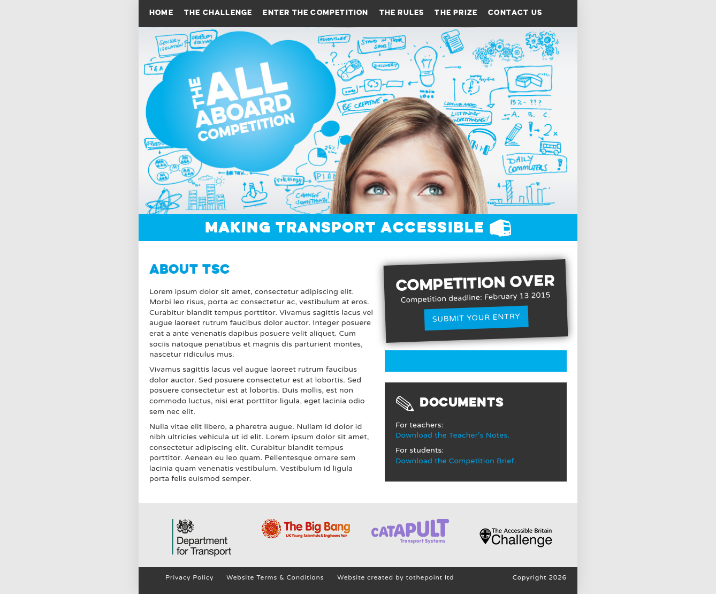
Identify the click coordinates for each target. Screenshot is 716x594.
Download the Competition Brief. (455, 460)
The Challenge (218, 13)
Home (161, 13)
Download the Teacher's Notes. (452, 435)
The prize (456, 13)
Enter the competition (315, 13)
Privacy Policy (189, 577)
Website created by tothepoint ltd (395, 577)
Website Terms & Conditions (275, 577)
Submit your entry (476, 318)
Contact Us (515, 13)
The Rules (401, 13)
